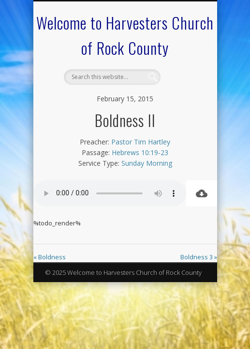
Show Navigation (181, 87)
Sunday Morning (146, 163)
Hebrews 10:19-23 (140, 152)
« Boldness (49, 257)
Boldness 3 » (198, 257)
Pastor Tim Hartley (140, 141)
